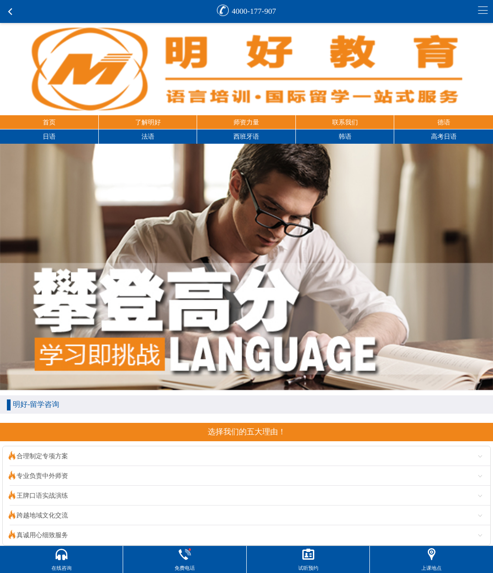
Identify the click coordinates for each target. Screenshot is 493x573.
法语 (148, 136)
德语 (443, 122)
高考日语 (444, 136)
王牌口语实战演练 (42, 495)
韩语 (345, 136)
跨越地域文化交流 (42, 515)
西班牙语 (246, 136)
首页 (49, 122)
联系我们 (345, 122)
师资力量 (246, 122)
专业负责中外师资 (42, 475)
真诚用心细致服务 (42, 535)
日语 (49, 136)
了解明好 (148, 122)
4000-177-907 (254, 11)
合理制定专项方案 (42, 456)
